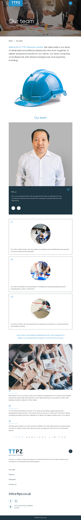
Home (11, 41)
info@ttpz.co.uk (20, 494)
